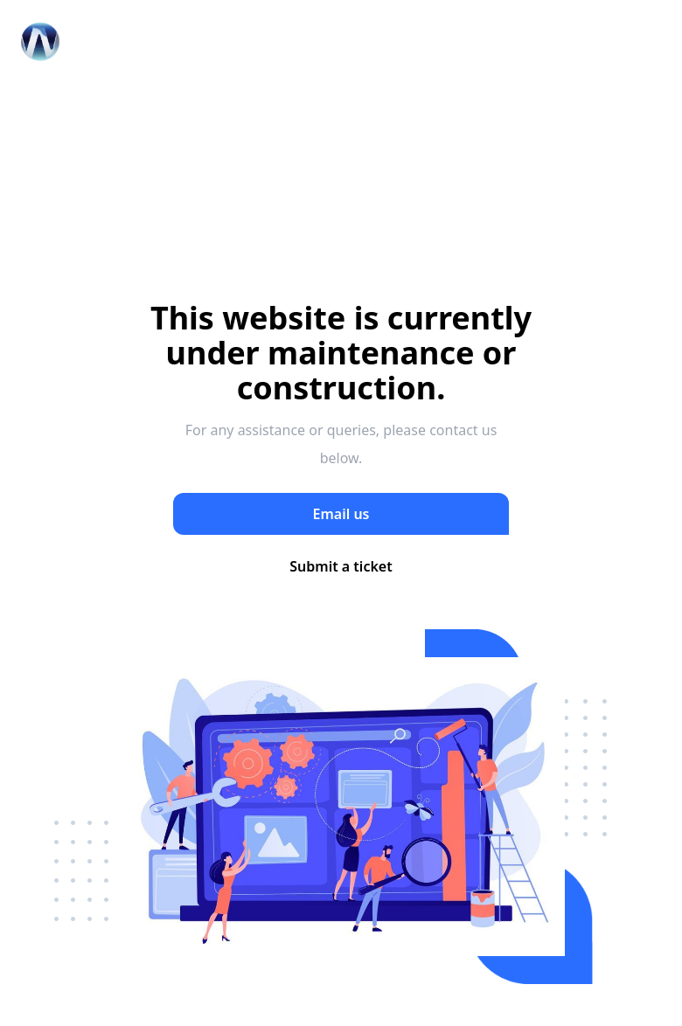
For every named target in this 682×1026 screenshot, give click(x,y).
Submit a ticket (340, 566)
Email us (341, 513)
